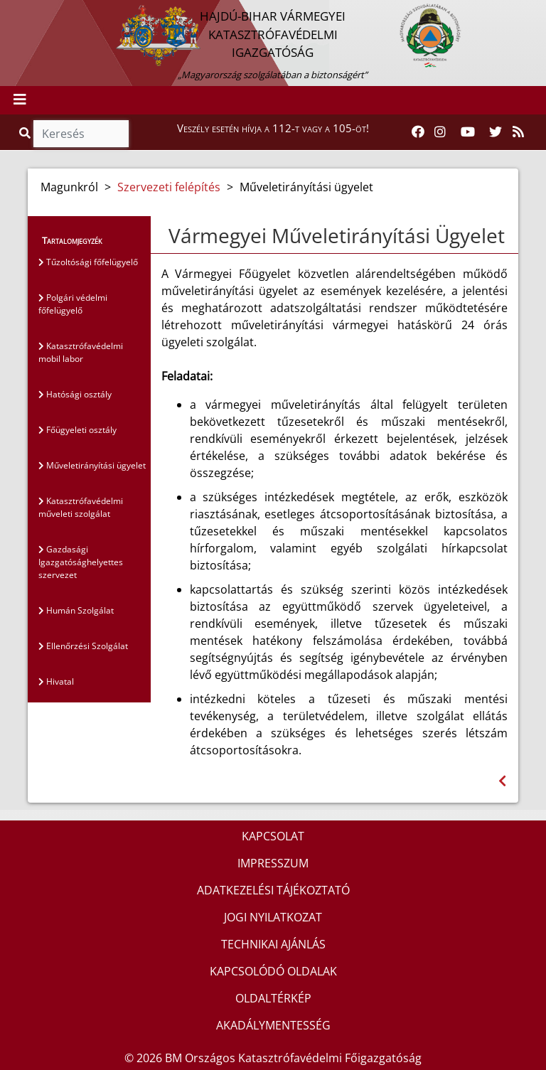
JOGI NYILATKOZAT (273, 917)
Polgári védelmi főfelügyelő (72, 303)
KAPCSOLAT (273, 836)
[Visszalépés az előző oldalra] (502, 781)
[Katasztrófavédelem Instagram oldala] (440, 132)
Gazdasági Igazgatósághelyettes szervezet (80, 562)
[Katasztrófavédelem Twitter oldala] (495, 132)
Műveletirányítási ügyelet (92, 465)
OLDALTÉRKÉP (273, 998)
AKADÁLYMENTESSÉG (273, 1025)
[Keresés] (81, 133)
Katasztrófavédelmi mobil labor (80, 352)
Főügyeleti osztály (77, 430)
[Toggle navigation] (20, 100)
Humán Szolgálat (76, 610)
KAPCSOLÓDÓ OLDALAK (273, 971)
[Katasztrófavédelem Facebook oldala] (418, 132)
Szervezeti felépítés (168, 187)
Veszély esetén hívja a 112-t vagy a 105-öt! (273, 128)
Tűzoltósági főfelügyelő (88, 262)
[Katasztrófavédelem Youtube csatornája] (467, 132)
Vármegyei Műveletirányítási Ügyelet (336, 235)
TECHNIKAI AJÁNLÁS (273, 944)
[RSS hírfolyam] (518, 132)
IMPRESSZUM (273, 863)
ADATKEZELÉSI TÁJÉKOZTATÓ (273, 890)
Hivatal (56, 681)
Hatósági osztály (75, 394)
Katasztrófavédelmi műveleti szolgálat (80, 507)
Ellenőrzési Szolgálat (83, 646)
